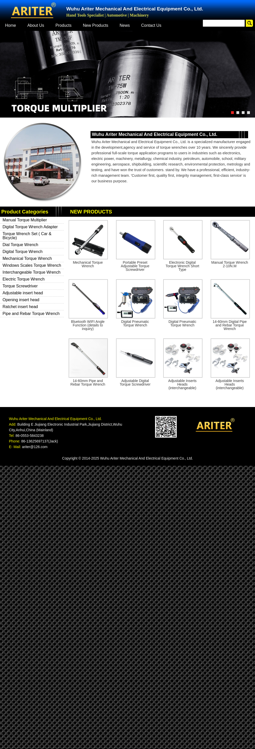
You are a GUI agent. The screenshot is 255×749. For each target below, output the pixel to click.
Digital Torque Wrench (23, 251)
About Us (35, 25)
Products (63, 25)
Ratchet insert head (20, 306)
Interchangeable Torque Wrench (31, 272)
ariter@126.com (34, 447)
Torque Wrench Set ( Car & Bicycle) (27, 236)
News (125, 25)
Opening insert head (21, 300)
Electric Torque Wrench (24, 279)
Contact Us (151, 25)
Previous (4, 73)
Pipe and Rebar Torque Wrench (31, 313)
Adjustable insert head (23, 293)
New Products (95, 25)
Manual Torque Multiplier (25, 220)
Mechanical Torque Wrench (27, 258)
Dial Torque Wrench (20, 245)
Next (251, 73)
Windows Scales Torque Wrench (32, 265)
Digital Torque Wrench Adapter (30, 227)
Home (10, 25)
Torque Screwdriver (20, 286)
